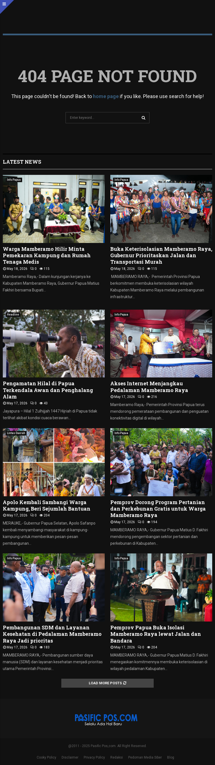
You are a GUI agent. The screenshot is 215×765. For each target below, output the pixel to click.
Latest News (22, 161)
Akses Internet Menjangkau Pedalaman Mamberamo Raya (149, 386)
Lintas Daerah (16, 433)
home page (106, 96)
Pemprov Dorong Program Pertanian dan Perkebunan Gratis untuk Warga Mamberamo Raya (158, 509)
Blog (170, 757)
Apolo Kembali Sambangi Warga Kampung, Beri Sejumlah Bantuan (46, 505)
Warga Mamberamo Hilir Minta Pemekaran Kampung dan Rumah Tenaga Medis (47, 255)
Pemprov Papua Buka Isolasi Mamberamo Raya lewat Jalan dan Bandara (155, 634)
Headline (13, 314)
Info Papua (14, 179)
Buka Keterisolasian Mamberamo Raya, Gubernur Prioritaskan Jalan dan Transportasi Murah (161, 255)
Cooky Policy (46, 757)
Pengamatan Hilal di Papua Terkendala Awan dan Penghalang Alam (48, 390)
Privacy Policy (94, 757)
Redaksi (116, 757)
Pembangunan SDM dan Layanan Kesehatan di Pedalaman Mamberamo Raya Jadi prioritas (52, 634)
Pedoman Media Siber (145, 757)
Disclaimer (70, 757)
